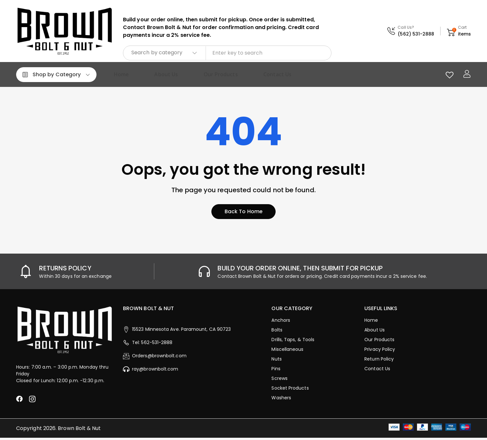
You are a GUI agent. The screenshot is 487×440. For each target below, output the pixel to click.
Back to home (244, 213)
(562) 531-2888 (416, 34)
